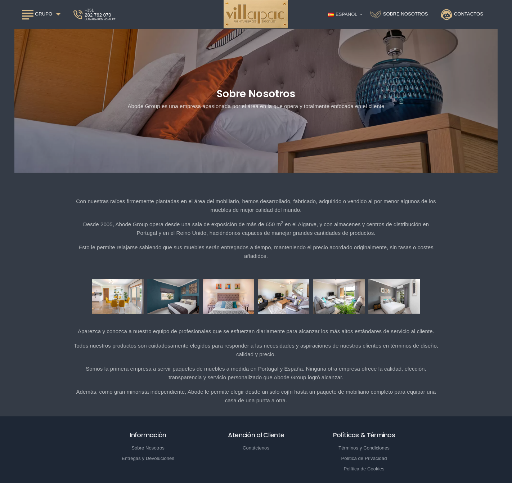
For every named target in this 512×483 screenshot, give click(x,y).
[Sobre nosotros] (399, 14)
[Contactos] (462, 14)
